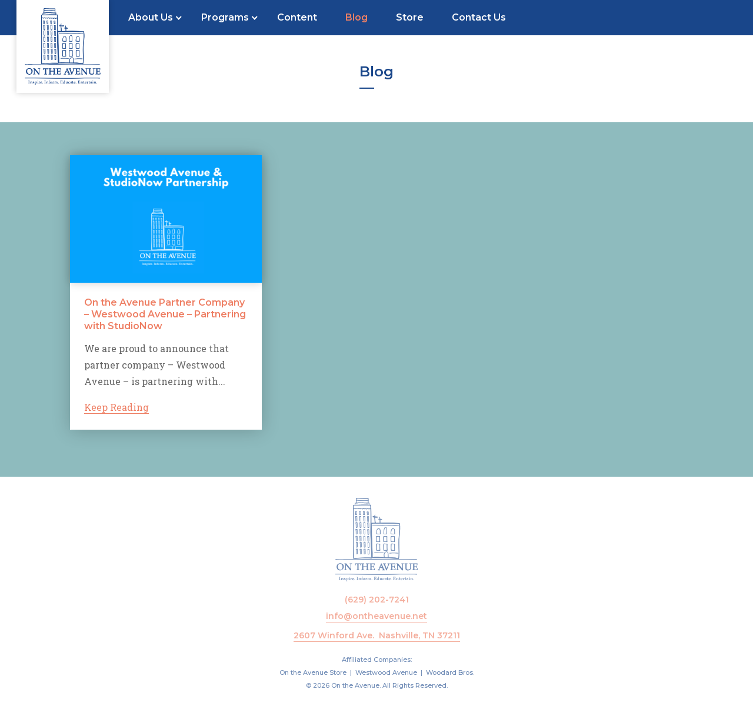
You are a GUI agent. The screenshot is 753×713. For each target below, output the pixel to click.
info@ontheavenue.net (376, 616)
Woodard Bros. (450, 672)
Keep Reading (116, 407)
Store (410, 17)
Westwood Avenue (386, 672)
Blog (356, 17)
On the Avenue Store (312, 672)
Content (297, 17)
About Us (150, 17)
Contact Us (479, 17)
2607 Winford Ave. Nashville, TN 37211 (377, 635)
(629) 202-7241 (377, 599)
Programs (225, 17)
